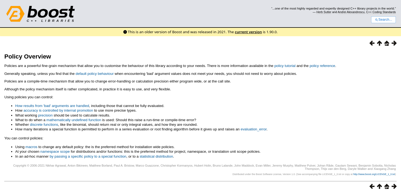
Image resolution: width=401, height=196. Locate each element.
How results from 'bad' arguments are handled (52, 106)
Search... (383, 20)
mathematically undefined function (73, 120)
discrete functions (44, 124)
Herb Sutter (324, 12)
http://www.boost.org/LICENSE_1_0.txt (374, 174)
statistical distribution (156, 156)
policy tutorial (285, 66)
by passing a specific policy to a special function (88, 156)
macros (31, 147)
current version (248, 31)
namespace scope (55, 151)
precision (45, 115)
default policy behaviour (95, 74)
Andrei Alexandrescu (351, 12)
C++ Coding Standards (381, 12)
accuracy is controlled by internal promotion (58, 110)
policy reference (322, 66)
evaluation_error (254, 129)
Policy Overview (27, 56)
